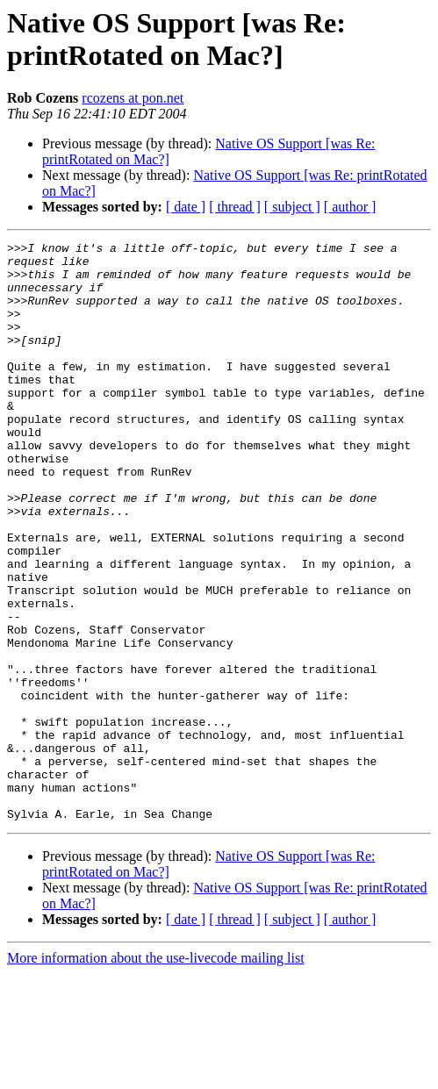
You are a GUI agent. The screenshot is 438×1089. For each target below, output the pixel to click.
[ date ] (185, 206)
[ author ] (350, 206)
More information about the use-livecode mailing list (156, 1073)
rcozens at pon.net (132, 97)
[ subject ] (292, 206)
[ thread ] (235, 206)
